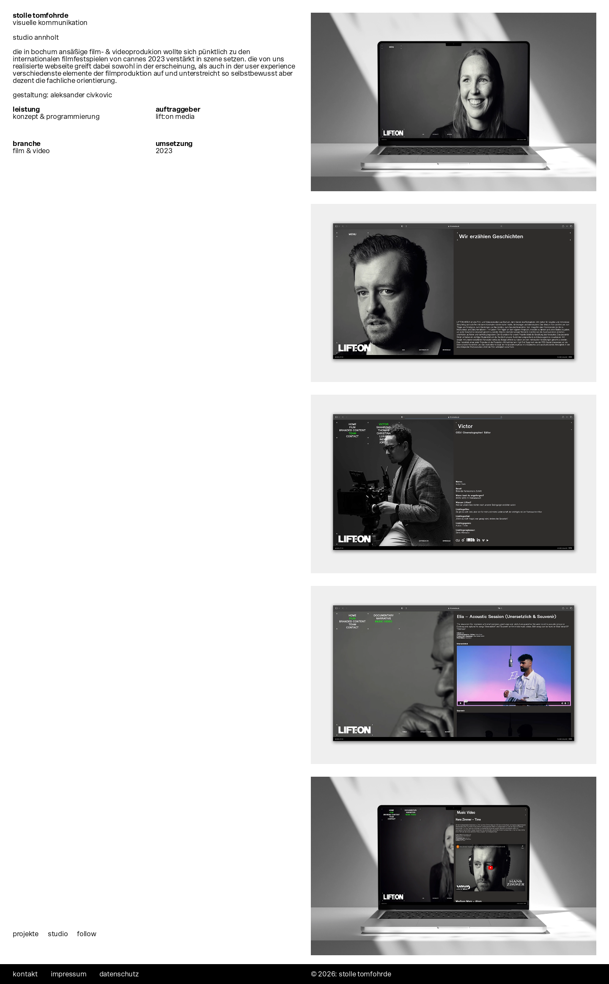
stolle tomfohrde (51, 19)
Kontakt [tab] (25, 974)
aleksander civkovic (81, 95)
